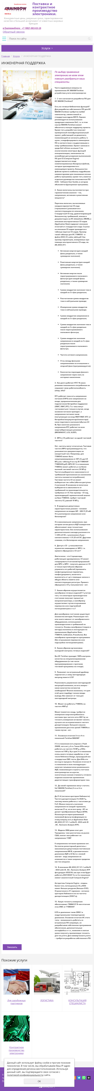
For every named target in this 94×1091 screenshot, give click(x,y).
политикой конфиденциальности (25, 1075)
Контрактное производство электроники (16, 1050)
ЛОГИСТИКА (46, 1000)
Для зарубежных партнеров (16, 1002)
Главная (5, 56)
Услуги (16, 56)
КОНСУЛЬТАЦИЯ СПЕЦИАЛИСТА (77, 1002)
